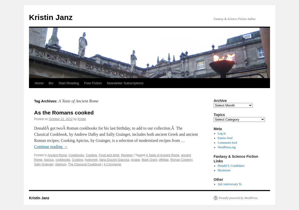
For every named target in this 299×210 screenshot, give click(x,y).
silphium (60, 164)
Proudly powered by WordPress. (238, 198)
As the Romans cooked (64, 113)
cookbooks (62, 160)
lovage (135, 160)
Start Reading (68, 83)
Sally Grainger (43, 164)
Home (39, 83)
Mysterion (224, 170)
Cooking (91, 155)
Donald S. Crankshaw (231, 165)
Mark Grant (149, 160)
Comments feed (227, 142)
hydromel (91, 160)
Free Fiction (93, 83)
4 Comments (112, 164)
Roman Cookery (181, 160)
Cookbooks (76, 155)
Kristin (82, 119)
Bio (51, 83)
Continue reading (51, 146)
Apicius (49, 160)
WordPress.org (227, 147)
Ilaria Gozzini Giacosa (114, 160)
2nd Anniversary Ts (230, 184)
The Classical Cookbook (84, 164)
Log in (222, 133)
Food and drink (109, 155)
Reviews (127, 155)
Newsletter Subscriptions (125, 83)
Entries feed (225, 138)
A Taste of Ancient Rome (163, 155)
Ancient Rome (57, 155)
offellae (163, 160)
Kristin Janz (51, 17)
